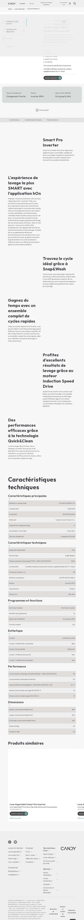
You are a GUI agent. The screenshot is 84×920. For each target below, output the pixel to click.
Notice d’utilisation (47, 866)
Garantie (46, 877)
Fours (28, 844)
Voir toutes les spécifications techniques (58, 65)
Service (32, 3)
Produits (22, 3)
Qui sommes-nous (64, 3)
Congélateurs (13, 867)
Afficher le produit (16, 811)
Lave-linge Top (13, 847)
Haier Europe (48, 846)
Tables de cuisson (32, 851)
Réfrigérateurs (13, 864)
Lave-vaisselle (13, 854)
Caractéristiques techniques (33, 120)
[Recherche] (75, 3)
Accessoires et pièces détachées (46, 3)
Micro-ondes (30, 847)
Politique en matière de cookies (62, 903)
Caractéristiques (14, 120)
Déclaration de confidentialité (53, 904)
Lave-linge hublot (20, 9)
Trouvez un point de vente (49, 854)
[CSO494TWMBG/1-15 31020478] (23, 47)
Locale (73, 912)
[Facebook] (9, 834)
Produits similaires (52, 120)
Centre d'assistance (47, 872)
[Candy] (11, 3)
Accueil (10, 9)
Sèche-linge (12, 851)
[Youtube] (15, 834)
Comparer (70, 22)
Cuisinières (29, 854)
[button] (27, 490)
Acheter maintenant (52, 78)
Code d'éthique (48, 850)
